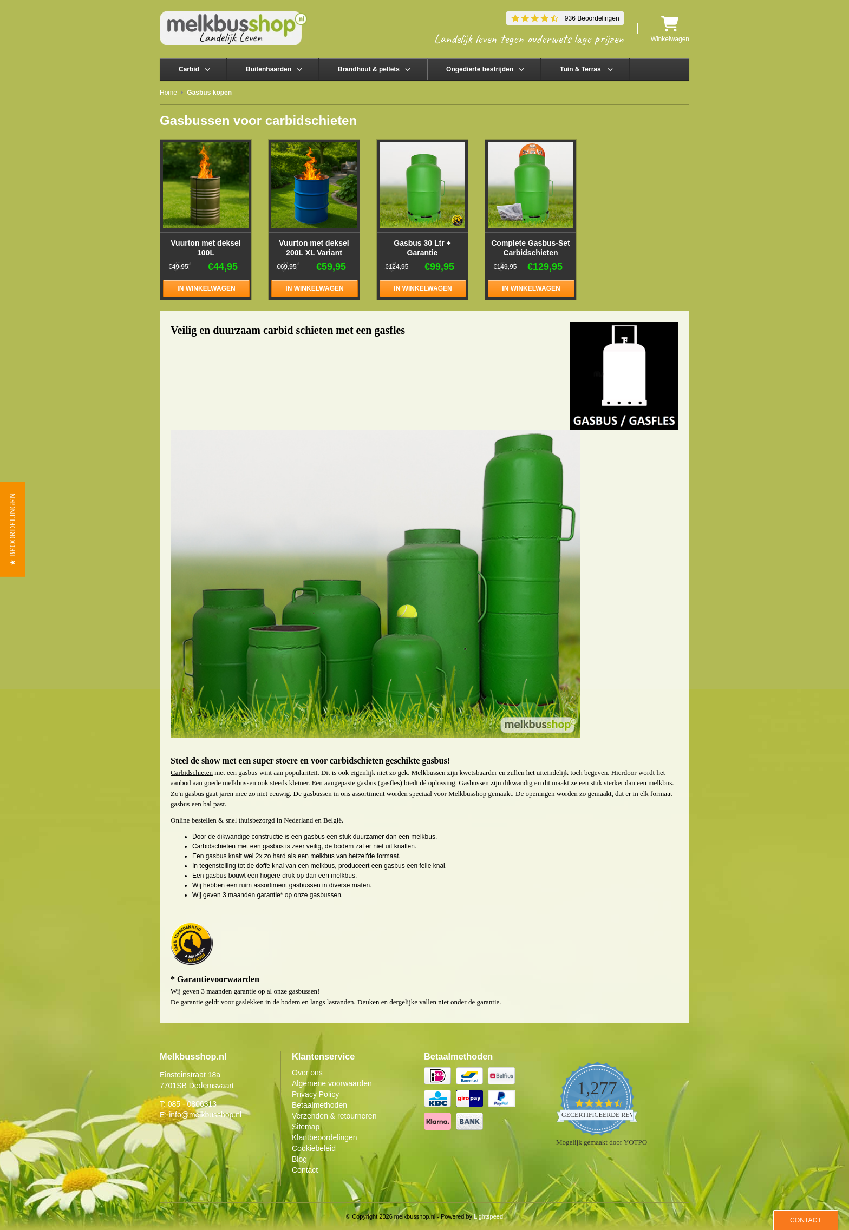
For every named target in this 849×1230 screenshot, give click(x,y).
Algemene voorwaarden (332, 1083)
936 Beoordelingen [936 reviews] (592, 18)
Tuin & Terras (580, 69)
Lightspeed (488, 1216)
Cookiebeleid (314, 1148)
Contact (305, 1170)
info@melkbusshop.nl (205, 1114)
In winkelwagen (206, 288)
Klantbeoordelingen (324, 1137)
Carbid (189, 69)
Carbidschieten (192, 772)
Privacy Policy (315, 1094)
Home (168, 92)
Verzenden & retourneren (334, 1115)
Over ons (307, 1072)
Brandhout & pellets (369, 69)
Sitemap (305, 1126)
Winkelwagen (670, 29)
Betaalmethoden (319, 1105)
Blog (299, 1159)
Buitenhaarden (268, 69)
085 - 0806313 (192, 1104)
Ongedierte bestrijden (479, 69)
